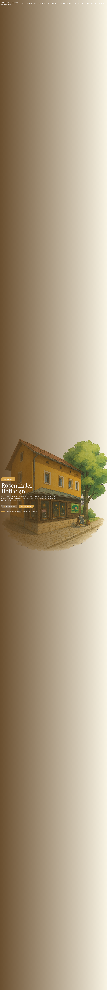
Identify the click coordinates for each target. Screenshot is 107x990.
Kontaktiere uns (26, 506)
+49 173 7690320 (9, 506)
